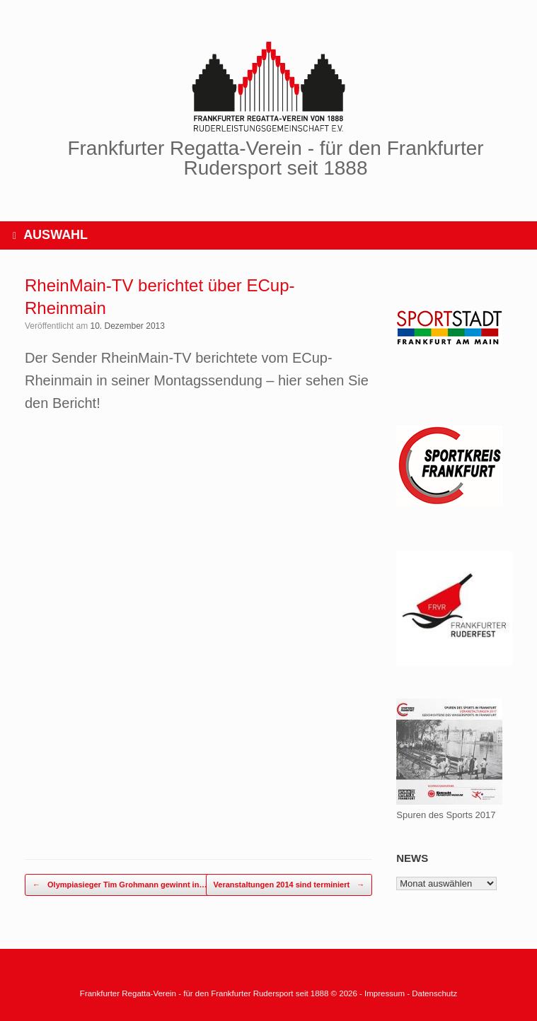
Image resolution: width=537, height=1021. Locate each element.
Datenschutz (434, 993)
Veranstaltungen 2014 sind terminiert (289, 885)
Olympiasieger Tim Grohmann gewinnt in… (120, 885)
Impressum (385, 993)
